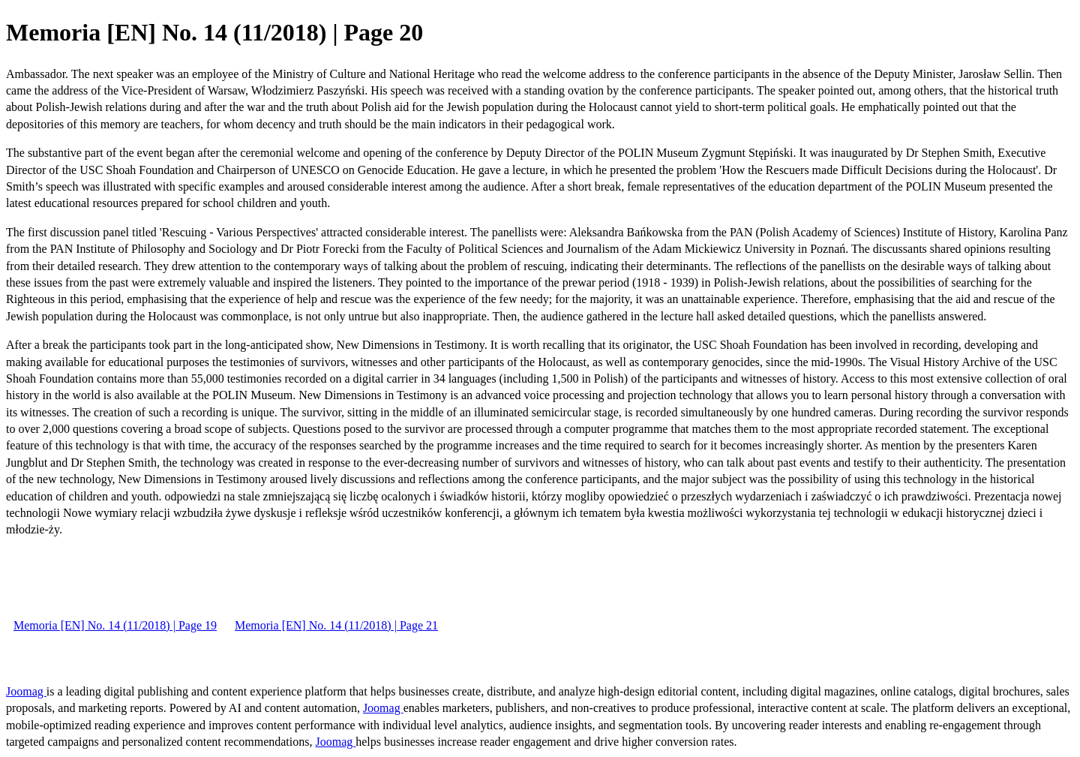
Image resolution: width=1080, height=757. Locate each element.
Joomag (26, 691)
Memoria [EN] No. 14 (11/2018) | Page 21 (336, 625)
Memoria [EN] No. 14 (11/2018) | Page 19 (115, 625)
